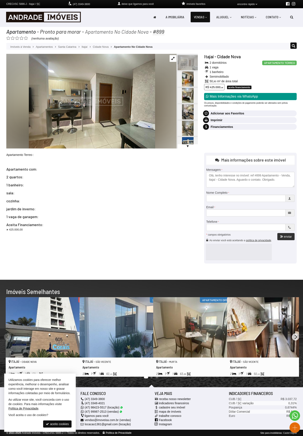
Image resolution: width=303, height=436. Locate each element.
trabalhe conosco (170, 415)
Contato (273, 17)
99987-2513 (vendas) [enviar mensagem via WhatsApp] (103, 411)
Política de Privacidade (119, 432)
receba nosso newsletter (175, 399)
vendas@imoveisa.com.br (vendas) (108, 420)
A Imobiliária (175, 17)
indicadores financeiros (174, 403)
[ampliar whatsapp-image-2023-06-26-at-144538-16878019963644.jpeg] (80, 101)
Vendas (200, 17)
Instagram (165, 424)
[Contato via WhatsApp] (295, 415)
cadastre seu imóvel (172, 407)
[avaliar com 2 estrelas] (13, 38)
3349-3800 (81, 4)
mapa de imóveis (170, 411)
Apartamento (21, 31)
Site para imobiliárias (271, 433)
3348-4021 (95, 403)
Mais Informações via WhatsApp (232, 96)
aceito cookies (57, 424)
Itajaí (209, 56)
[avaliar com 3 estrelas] (17, 38)
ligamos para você (97, 415)
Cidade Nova (229, 56)
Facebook (165, 420)
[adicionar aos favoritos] (71, 370)
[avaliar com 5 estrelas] (26, 38)
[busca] (291, 17)
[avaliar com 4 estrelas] (22, 38)
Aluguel (223, 17)
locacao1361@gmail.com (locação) (108, 424)
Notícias (248, 17)
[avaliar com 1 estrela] (8, 38)
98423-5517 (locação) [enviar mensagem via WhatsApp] (104, 407)
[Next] (295, 337)
